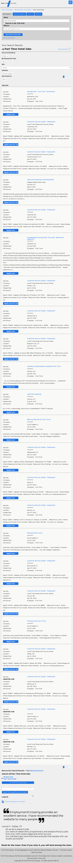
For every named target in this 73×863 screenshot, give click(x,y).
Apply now (11, 114)
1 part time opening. (34, 394)
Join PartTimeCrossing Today (18, 782)
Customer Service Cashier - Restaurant (41, 122)
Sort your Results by (8, 53)
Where (6, 25)
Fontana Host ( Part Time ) (36, 621)
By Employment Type (9, 58)
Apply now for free (11, 144)
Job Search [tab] (7, 14)
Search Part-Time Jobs (13, 34)
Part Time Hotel (10, 779)
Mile (3, 64)
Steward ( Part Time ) (35, 533)
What (6, 17)
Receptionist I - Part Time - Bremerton (41, 91)
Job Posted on (7, 76)
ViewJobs (5, 70)
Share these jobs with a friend (15, 801)
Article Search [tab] (19, 14)
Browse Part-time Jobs (23, 10)
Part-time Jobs (7, 10)
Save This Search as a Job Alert (15, 792)
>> (70, 77)
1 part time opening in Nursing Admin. (40, 179)
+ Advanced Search (8, 38)
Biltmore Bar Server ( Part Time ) (39, 419)
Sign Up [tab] (30, 14)
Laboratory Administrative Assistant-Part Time (44, 366)
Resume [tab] (38, 14)
